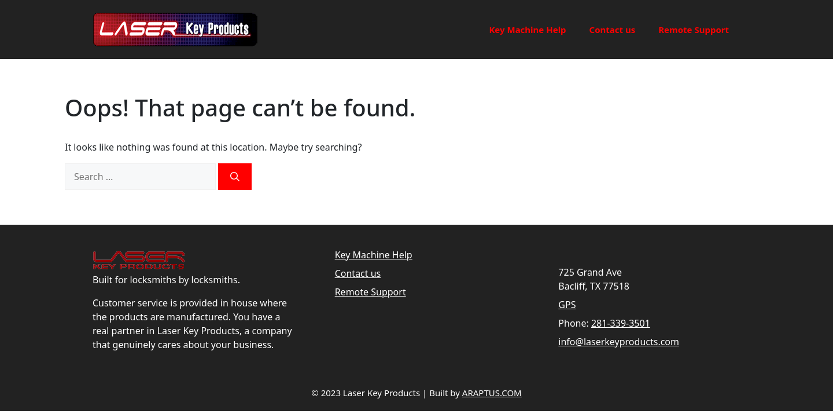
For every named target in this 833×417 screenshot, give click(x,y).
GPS (567, 304)
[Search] (235, 176)
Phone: (573, 323)
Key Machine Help (527, 29)
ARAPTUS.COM (492, 392)
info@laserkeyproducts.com (618, 341)
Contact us (612, 29)
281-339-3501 (620, 323)
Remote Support (693, 29)
